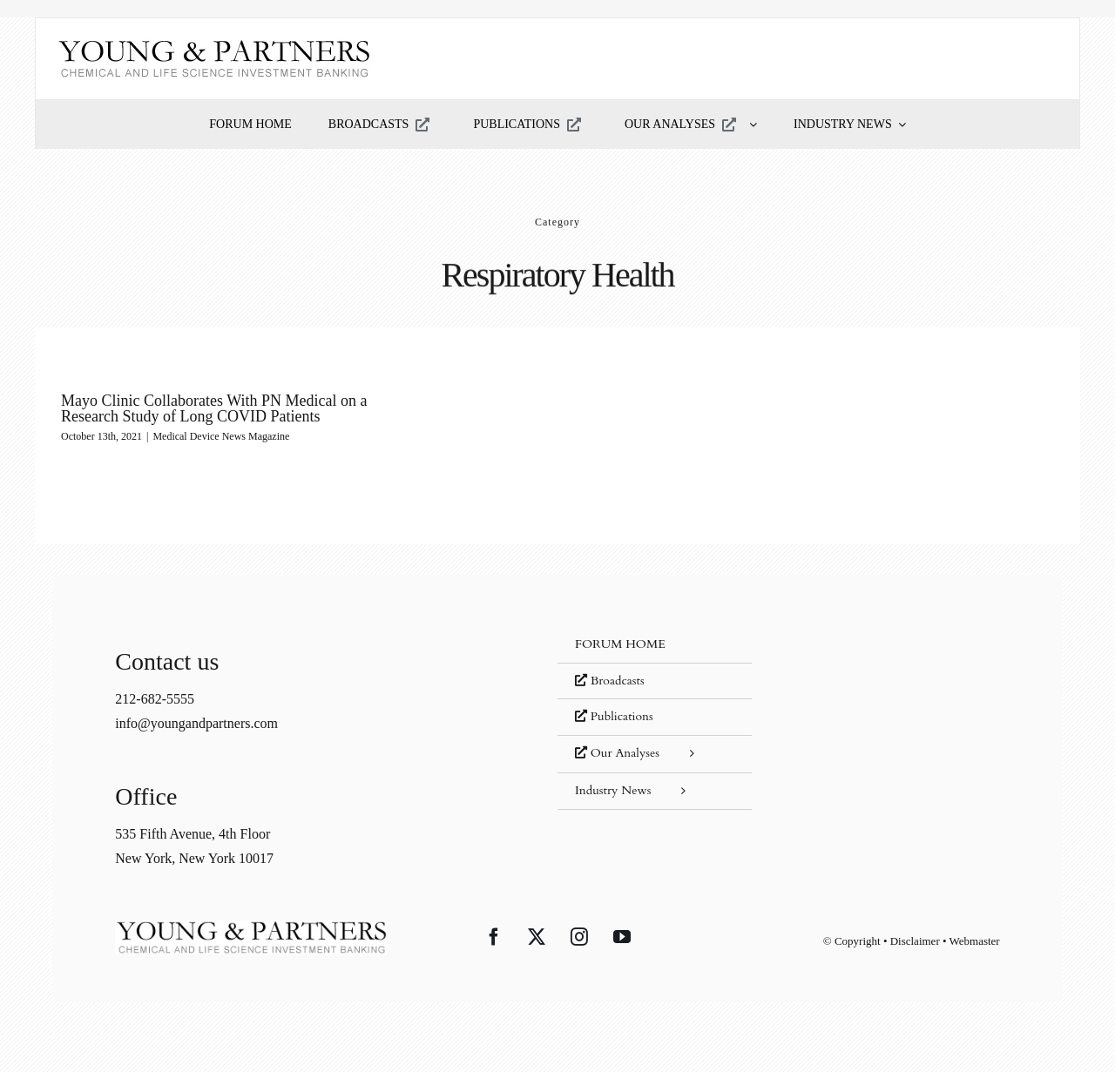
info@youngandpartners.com (196, 723)
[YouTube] (622, 937)
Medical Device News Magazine (220, 436)
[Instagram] (579, 937)
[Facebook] (493, 937)
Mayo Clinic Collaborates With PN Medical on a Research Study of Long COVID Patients (214, 408)
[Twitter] (536, 937)
